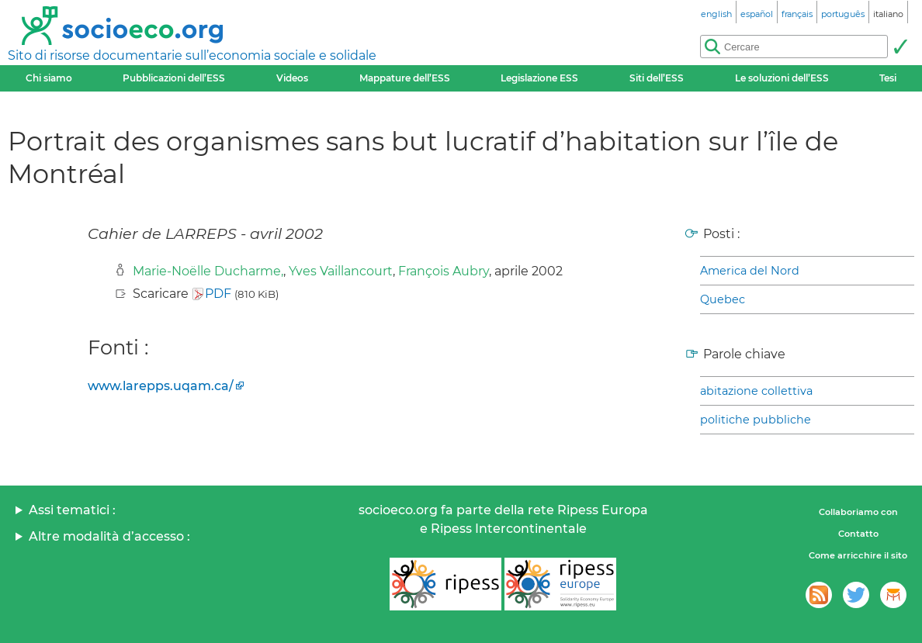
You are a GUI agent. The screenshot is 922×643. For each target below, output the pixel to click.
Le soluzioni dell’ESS (782, 78)
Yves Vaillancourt (341, 271)
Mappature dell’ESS (404, 78)
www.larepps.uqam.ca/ (161, 386)
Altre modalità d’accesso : (109, 536)
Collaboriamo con (858, 511)
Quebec (722, 299)
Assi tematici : (72, 510)
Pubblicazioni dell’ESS (174, 78)
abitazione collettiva (756, 391)
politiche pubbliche (755, 420)
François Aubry (443, 271)
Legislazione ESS (539, 78)
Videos (292, 78)
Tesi (887, 78)
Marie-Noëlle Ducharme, (208, 271)
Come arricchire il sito (858, 555)
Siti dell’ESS (656, 78)
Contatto (858, 533)
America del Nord (749, 271)
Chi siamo (49, 78)
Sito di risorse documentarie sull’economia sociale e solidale (192, 55)
